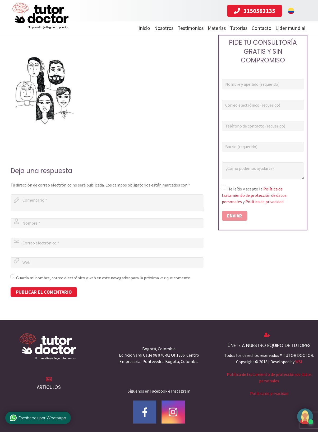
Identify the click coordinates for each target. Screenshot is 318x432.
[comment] (107, 202)
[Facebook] (144, 412)
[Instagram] (173, 412)
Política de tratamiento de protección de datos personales (254, 195)
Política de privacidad (264, 201)
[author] (107, 223)
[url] (107, 262)
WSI (298, 361)
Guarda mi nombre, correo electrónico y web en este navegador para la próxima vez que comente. (103, 277)
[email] (107, 243)
